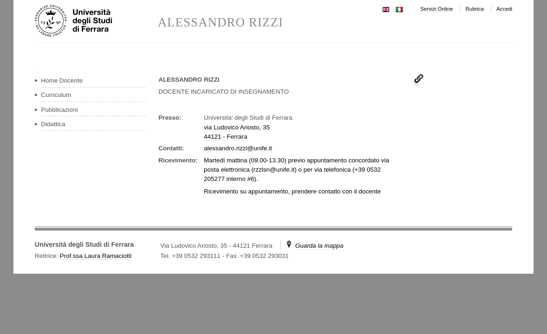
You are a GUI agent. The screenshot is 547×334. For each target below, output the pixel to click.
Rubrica (475, 9)
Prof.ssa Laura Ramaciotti (96, 255)
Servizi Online (436, 9)
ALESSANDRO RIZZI (220, 22)
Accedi (504, 9)
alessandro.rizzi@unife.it (238, 148)
